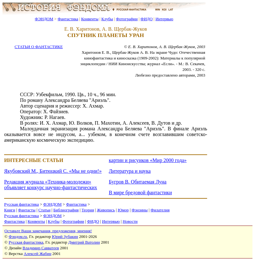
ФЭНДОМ (44, 18)
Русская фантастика (21, 204)
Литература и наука (130, 171)
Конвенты (90, 18)
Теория (88, 210)
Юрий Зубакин (65, 236)
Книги (9, 210)
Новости (130, 221)
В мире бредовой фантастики (140, 192)
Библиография (66, 210)
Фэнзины (140, 210)
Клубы (107, 18)
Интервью (164, 18)
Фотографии (127, 18)
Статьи (44, 210)
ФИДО (147, 18)
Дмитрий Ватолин (84, 242)
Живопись (106, 210)
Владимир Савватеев (41, 247)
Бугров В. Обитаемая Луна (138, 181)
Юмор (123, 210)
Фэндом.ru (18, 236)
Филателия (160, 210)
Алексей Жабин (37, 253)
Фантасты (27, 210)
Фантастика (68, 18)
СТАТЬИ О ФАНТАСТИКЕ (39, 46)
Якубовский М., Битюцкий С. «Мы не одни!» (52, 171)
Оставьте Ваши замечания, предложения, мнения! (48, 230)
